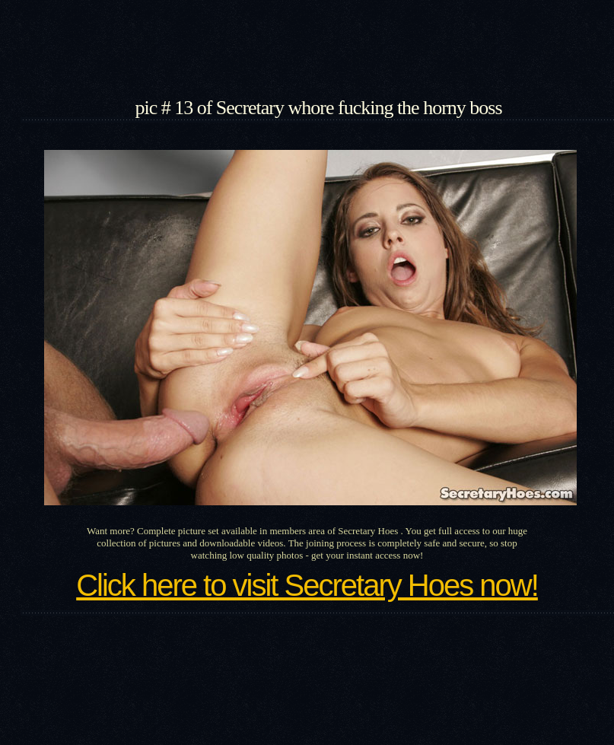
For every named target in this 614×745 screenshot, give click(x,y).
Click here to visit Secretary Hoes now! (307, 585)
